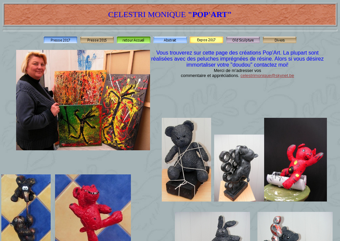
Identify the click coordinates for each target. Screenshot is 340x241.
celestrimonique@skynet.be (267, 75)
